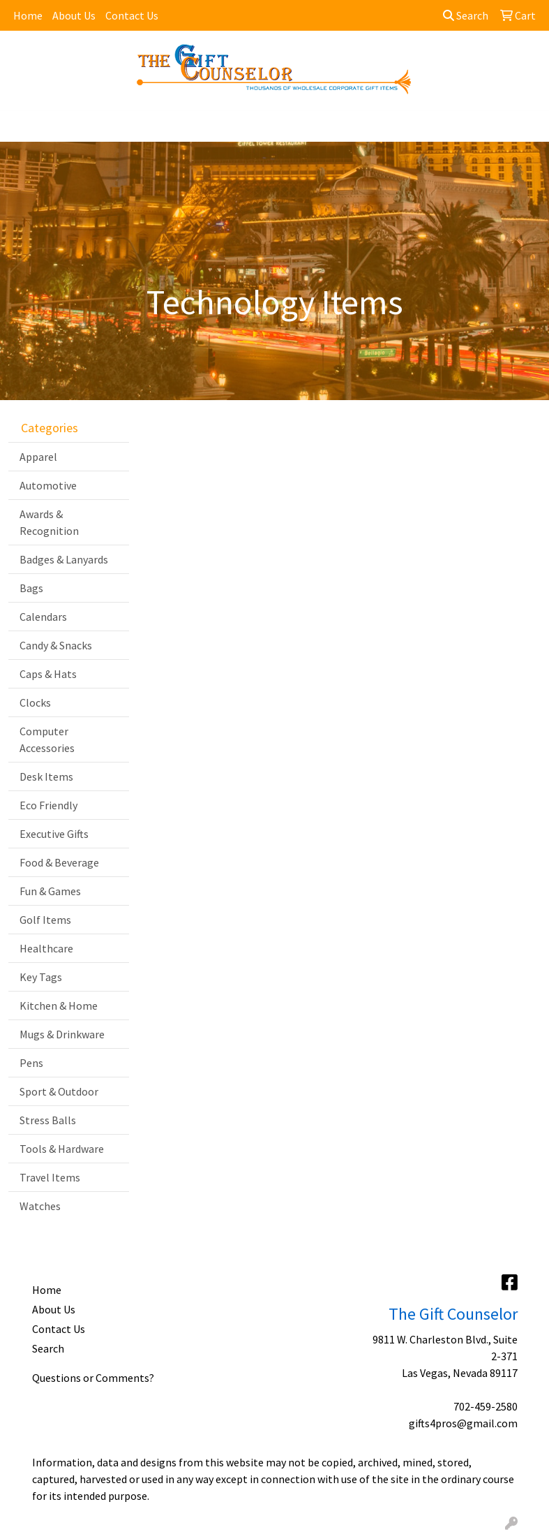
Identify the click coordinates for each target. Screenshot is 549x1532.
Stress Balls (48, 1120)
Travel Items (50, 1177)
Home (28, 15)
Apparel (38, 457)
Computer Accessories (47, 739)
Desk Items (46, 776)
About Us (74, 15)
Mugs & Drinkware (62, 1034)
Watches (40, 1206)
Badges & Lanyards (64, 559)
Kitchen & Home (59, 1005)
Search (465, 15)
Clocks (35, 702)
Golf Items (45, 920)
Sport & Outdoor (59, 1091)
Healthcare (46, 948)
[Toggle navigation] (21, 126)
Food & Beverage (59, 862)
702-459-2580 (485, 1406)
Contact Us (131, 15)
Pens (31, 1063)
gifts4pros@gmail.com (463, 1423)
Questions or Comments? (93, 1378)
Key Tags (41, 977)
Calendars (43, 617)
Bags (31, 588)
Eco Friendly (48, 805)
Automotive (48, 485)
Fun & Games (50, 891)
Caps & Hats (48, 674)
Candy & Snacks (56, 645)
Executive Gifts (54, 834)
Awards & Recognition (49, 522)
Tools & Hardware (62, 1149)
